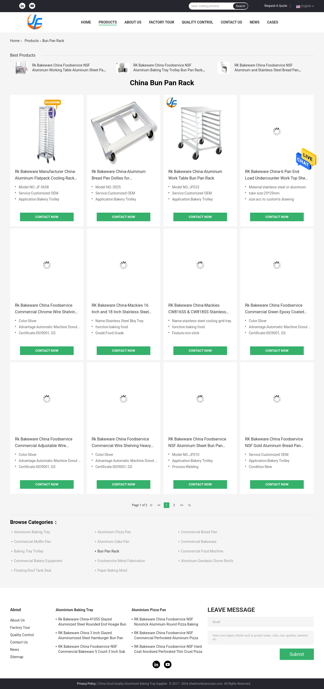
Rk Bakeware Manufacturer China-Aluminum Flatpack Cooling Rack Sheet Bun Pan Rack (45, 175)
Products (108, 22)
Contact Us (231, 22)
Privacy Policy (86, 683)
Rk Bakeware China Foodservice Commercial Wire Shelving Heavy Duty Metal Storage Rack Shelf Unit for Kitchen (123, 443)
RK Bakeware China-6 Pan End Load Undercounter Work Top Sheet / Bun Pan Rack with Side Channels (277, 175)
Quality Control (197, 22)
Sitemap (16, 657)
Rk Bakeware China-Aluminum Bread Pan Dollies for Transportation (119, 175)
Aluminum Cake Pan (113, 542)
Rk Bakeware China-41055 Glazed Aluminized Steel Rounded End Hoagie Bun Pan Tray (92, 622)
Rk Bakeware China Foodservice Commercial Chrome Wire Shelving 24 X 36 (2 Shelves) (46, 309)
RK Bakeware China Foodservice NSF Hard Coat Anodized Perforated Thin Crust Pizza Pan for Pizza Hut (168, 649)
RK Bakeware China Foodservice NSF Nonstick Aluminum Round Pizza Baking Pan (166, 622)
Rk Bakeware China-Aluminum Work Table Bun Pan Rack (195, 175)
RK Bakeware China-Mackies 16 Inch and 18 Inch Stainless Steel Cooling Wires (120, 309)
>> (181, 505)
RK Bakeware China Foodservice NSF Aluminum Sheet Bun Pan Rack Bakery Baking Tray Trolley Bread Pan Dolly (197, 443)
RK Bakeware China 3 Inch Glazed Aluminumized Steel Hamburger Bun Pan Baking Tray (90, 636)
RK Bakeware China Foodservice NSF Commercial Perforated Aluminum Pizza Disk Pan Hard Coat (166, 636)
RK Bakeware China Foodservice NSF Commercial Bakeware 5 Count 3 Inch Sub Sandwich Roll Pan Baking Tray (91, 649)
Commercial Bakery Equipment (38, 561)
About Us (133, 22)
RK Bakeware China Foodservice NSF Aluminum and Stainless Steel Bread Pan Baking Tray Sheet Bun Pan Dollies (266, 70)
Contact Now (46, 217)
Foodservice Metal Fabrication (121, 561)
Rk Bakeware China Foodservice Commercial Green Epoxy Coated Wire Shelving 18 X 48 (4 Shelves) (275, 309)
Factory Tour (161, 22)
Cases (272, 22)
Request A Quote (276, 6)
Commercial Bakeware (198, 542)
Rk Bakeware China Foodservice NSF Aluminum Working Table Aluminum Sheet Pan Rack (68, 70)
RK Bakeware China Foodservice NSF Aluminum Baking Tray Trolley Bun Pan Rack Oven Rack (167, 70)
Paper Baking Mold (112, 570)
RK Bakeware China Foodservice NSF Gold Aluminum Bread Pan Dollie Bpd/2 (274, 443)
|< (151, 505)
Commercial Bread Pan (199, 532)
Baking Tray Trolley (28, 551)
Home (86, 22)
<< (158, 505)
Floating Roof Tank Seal (32, 570)
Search (240, 6)
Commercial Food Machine (202, 551)
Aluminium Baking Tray (32, 532)
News (254, 22)
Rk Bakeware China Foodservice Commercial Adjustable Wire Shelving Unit (43, 443)
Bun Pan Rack (108, 551)
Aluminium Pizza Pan (114, 532)
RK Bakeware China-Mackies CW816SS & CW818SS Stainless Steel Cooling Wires (197, 309)
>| (189, 505)
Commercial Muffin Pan (32, 542)
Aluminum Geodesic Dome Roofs (207, 561)
